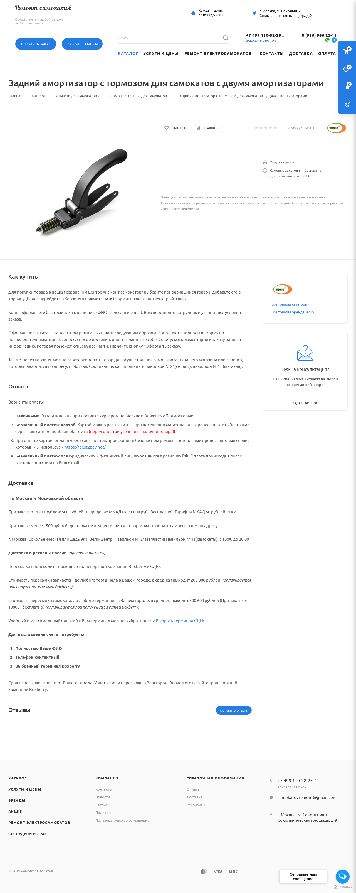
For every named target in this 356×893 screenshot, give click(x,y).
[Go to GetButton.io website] (343, 887)
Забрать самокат (83, 43)
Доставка (194, 796)
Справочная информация (215, 778)
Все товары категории (290, 304)
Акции (15, 811)
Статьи (101, 804)
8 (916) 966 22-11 (319, 35)
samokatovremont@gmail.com (307, 797)
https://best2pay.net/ (85, 446)
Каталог (17, 778)
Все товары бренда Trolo (292, 311)
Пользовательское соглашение (122, 820)
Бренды (17, 800)
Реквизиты (196, 804)
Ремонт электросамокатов (39, 822)
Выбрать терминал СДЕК (180, 620)
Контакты (103, 789)
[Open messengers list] (343, 877)
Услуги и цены (24, 789)
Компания (106, 778)
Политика (103, 812)
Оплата (193, 789)
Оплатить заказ (35, 43)
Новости (102, 796)
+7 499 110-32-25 (263, 35)
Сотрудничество (27, 833)
